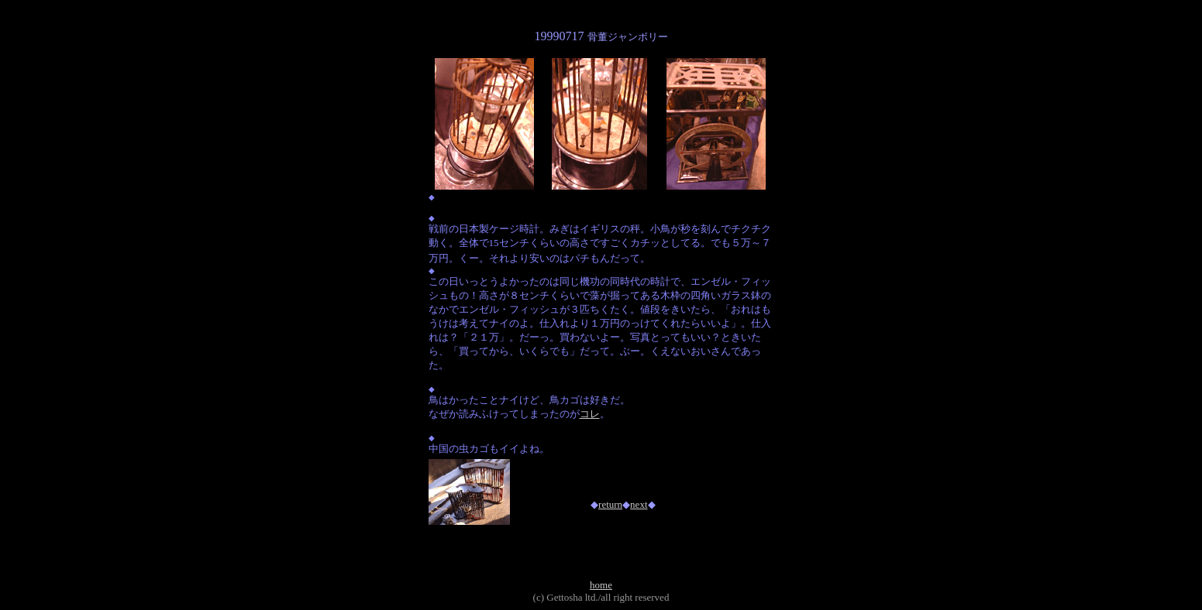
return (610, 504)
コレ (590, 414)
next (638, 504)
